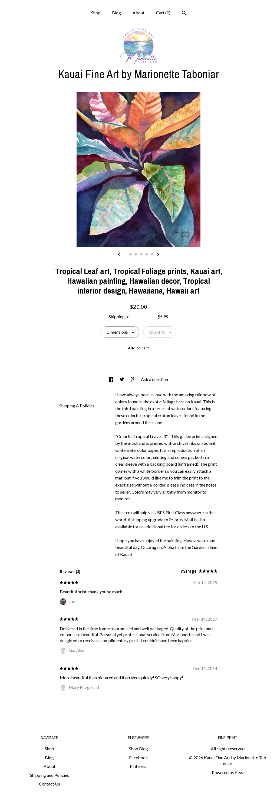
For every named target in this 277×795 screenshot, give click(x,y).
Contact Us (49, 783)
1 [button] (125, 254)
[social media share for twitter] (122, 379)
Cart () (163, 12)
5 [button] (146, 254)
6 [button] (152, 254)
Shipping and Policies (49, 775)
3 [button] (135, 254)
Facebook (138, 757)
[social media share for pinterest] (133, 379)
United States (143, 316)
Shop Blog (138, 748)
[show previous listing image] (118, 255)
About (138, 12)
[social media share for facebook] (111, 379)
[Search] (184, 14)
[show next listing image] (158, 255)
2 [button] (130, 254)
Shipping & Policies (76, 405)
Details (68, 394)
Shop (95, 12)
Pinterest (138, 766)
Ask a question (154, 379)
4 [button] (141, 254)
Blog (116, 12)
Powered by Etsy (227, 772)
